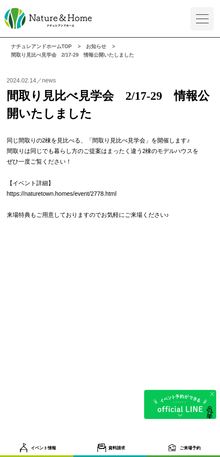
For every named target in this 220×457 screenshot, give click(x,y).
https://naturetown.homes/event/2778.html (62, 193)
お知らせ (96, 46)
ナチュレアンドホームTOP (41, 46)
